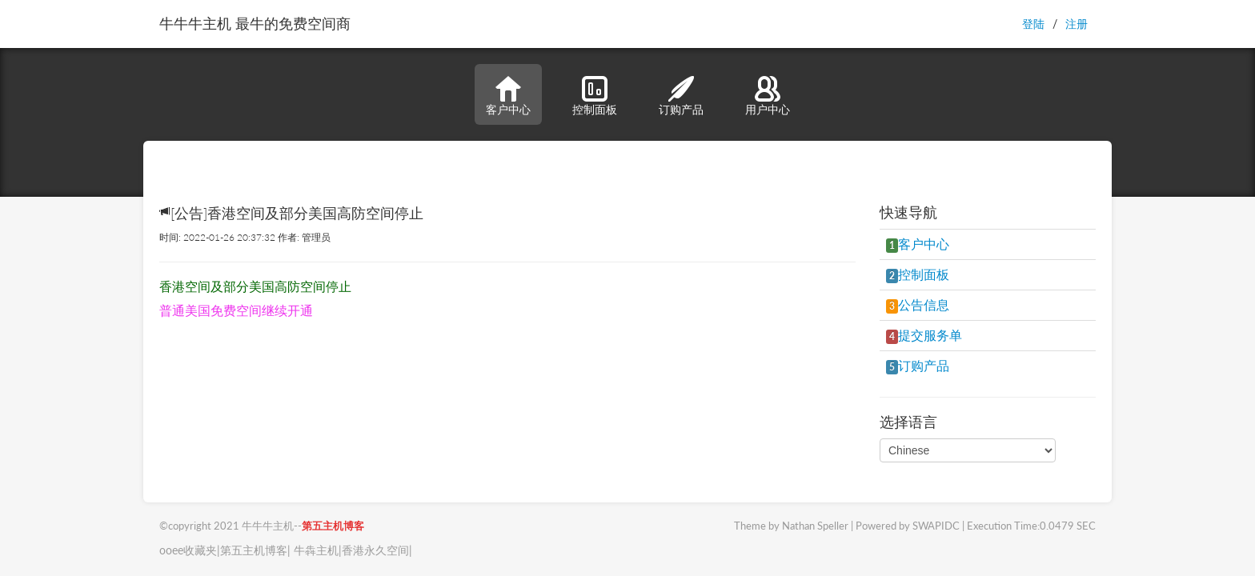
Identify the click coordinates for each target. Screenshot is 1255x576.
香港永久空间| (377, 550)
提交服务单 (924, 334)
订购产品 (681, 96)
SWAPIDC (936, 526)
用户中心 (767, 96)
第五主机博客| (255, 550)
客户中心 (508, 96)
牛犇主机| (316, 550)
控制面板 (594, 96)
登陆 (1033, 23)
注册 (1076, 23)
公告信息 (917, 304)
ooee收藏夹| (189, 550)
